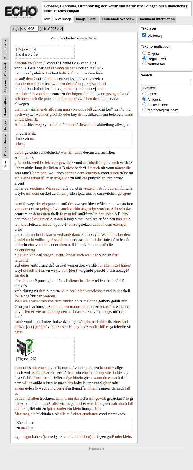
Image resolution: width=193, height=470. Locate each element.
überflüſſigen (99, 163)
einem (61, 193)
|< (21, 29)
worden (103, 209)
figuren (61, 311)
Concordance (5, 145)
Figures (5, 86)
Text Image (63, 19)
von (39, 94)
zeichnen (22, 99)
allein (24, 255)
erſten (45, 214)
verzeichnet (92, 188)
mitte (72, 99)
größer (40, 327)
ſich (70, 152)
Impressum (96, 448)
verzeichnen (34, 188)
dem (29, 78)
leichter (51, 163)
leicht (59, 255)
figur (27, 436)
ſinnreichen (60, 306)
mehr (35, 234)
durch (19, 152)
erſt (74, 124)
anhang (98, 373)
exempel (120, 224)
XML (93, 19)
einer (25, 265)
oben (63, 245)
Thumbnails (5, 49)
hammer (106, 368)
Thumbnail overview (118, 19)
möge (106, 311)
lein (18, 224)
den (96, 99)
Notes (5, 125)
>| (61, 29)
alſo (51, 109)
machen (27, 428)
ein (17, 178)
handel (20, 240)
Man (18, 414)
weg (38, 124)
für (73, 73)
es (62, 327)
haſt (62, 73)
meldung (90, 301)
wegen (48, 255)
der (72, 68)
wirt (122, 209)
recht (30, 240)
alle (85, 240)
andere (89, 73)
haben (37, 436)
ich (125, 219)
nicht (70, 168)
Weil (18, 301)
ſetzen (105, 306)
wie (64, 152)
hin (70, 224)
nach (18, 114)
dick (18, 327)
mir (124, 301)
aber (119, 234)
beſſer (53, 124)
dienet (74, 281)
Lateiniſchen (80, 436)
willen (27, 383)
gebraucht (22, 163)
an (103, 178)
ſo (68, 73)
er (47, 114)
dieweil (84, 124)
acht (80, 73)
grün (87, 322)
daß (30, 219)
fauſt (125, 322)
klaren (51, 234)
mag (58, 109)
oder (66, 114)
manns (75, 306)
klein (29, 119)
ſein (124, 214)
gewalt (101, 398)
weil (35, 163)
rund (18, 322)
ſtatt (115, 255)
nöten (119, 168)
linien (25, 94)
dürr (103, 322)
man (66, 109)
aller (87, 281)
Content (5, 69)
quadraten (90, 414)
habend (20, 63)
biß (89, 109)
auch (33, 99)
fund (85, 306)
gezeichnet (97, 84)
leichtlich (22, 260)
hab (119, 219)
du (67, 68)
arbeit (35, 178)
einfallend (38, 109)
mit (87, 89)
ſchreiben (39, 173)
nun (59, 188)
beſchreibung (25, 250)
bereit (19, 332)
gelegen (124, 193)
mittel (31, 84)
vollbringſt (43, 240)
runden (67, 301)
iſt (59, 114)
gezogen (113, 94)
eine (31, 245)
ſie (42, 163)
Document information (156, 19)
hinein (78, 378)
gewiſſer (65, 163)
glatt (106, 383)
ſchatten (33, 398)
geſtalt (49, 68)
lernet (29, 311)
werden (59, 240)
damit (51, 78)
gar (75, 322)
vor (29, 281)
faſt (21, 119)
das (129, 209)
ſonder (70, 255)
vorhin (75, 209)
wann (59, 68)
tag (77, 327)
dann (78, 152)
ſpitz (50, 409)
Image (81, 19)
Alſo (18, 124)
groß (53, 114)
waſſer (94, 327)
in (58, 99)
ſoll (74, 214)
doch (123, 403)
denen (70, 84)
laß (57, 327)
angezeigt (88, 209)
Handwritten (5, 106)
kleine (25, 178)
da (116, 99)
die (23, 84)
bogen (77, 94)
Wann (50, 188)
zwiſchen (35, 63)
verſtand (63, 234)
